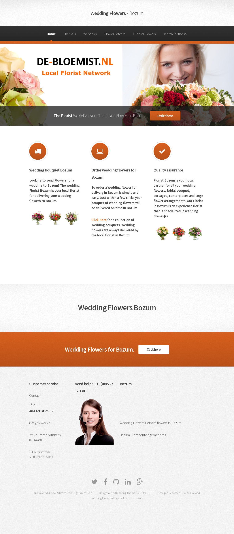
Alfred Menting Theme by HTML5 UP (130, 493)
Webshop (90, 34)
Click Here (99, 220)
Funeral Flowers (144, 34)
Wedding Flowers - (117, 13)
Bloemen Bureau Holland (184, 493)
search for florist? (175, 34)
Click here (154, 349)
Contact (34, 395)
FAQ (32, 404)
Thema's (69, 34)
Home (51, 34)
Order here (165, 116)
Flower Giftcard (114, 34)
